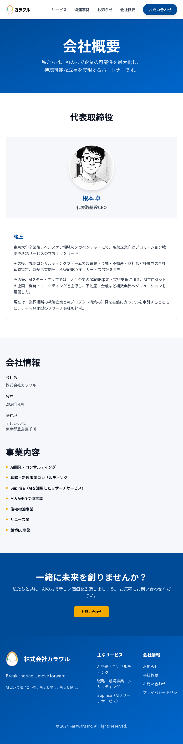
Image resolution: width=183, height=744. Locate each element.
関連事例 (82, 9)
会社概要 (127, 9)
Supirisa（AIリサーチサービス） (113, 698)
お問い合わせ (160, 9)
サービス (59, 9)
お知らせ (104, 9)
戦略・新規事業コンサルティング (114, 683)
